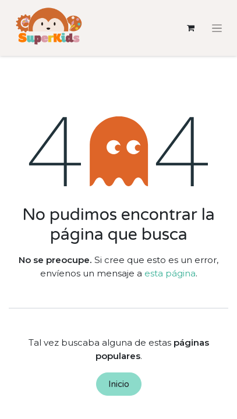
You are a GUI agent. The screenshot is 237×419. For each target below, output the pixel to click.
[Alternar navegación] (217, 28)
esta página (170, 273)
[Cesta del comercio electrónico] (190, 27)
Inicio (118, 384)
